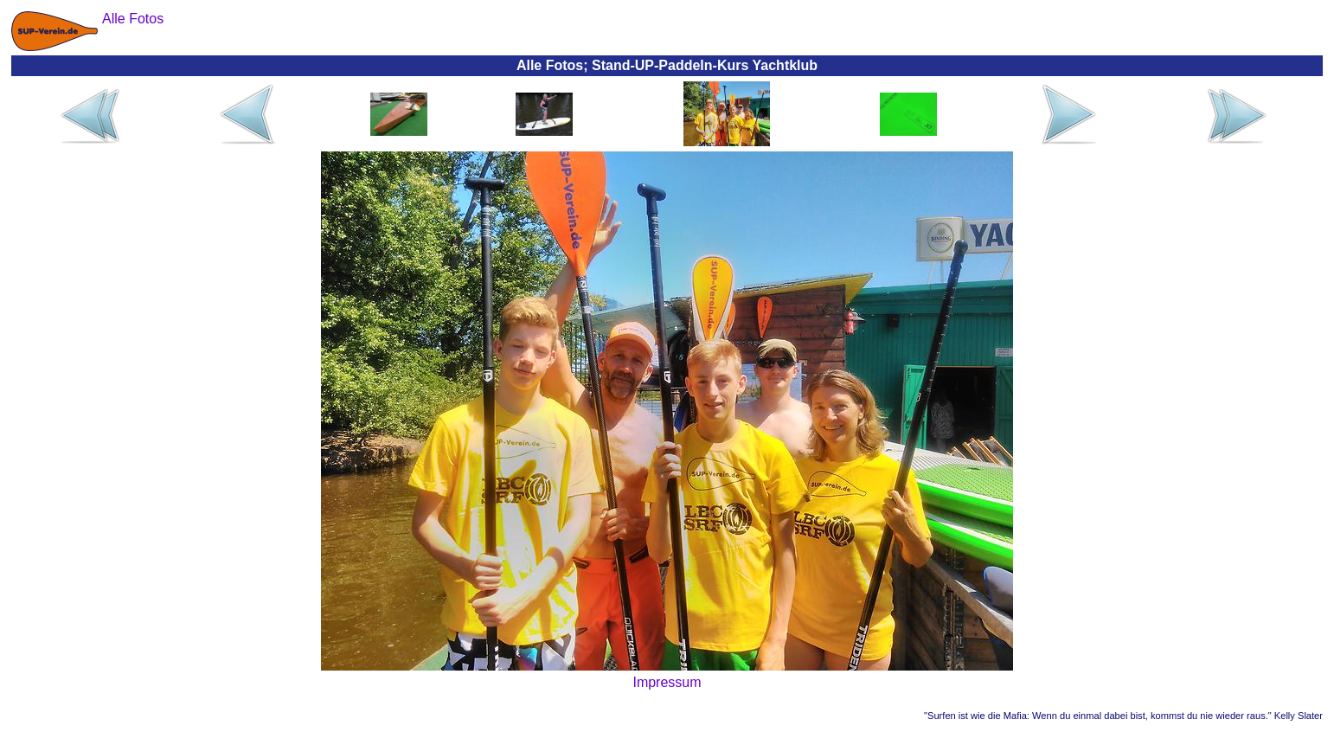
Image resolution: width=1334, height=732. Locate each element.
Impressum (666, 682)
